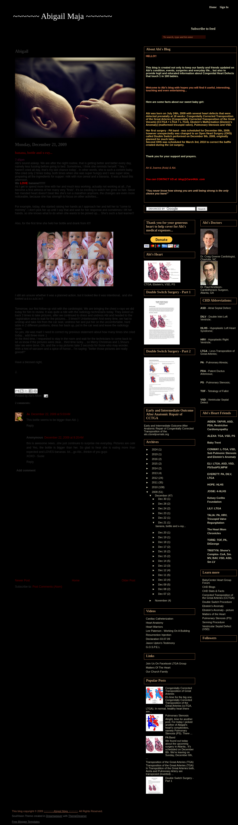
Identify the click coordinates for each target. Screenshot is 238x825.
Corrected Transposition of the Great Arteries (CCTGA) (218, 596)
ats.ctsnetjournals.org (156, 434)
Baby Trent (214, 442)
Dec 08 (162, 589)
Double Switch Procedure (217, 601)
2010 (155, 487)
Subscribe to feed (203, 29)
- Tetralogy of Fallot (217, 391)
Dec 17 (162, 546)
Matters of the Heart (213, 614)
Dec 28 (162, 503)
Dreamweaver (54, 816)
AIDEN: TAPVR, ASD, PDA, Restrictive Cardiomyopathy (220, 425)
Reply (30, 425)
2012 (155, 477)
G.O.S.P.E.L (153, 647)
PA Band (170, 737)
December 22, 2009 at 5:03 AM (50, 414)
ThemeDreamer (77, 816)
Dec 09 (162, 584)
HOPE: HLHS (215, 484)
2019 (155, 454)
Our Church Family (157, 671)
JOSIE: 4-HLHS (216, 491)
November (161, 600)
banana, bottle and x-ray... (33, 153)
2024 (155, 449)
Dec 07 (162, 593)
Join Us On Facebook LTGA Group (166, 663)
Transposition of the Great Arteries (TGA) (169, 762)
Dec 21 (162, 522)
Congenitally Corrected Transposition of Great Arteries (178, 691)
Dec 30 (162, 498)
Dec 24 (162, 508)
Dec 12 (162, 570)
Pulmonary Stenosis (176, 715)
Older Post (128, 580)
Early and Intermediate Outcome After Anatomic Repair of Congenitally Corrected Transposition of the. (169, 428)
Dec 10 (162, 579)
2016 (155, 459)
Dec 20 (162, 532)
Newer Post (22, 580)
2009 (155, 492)
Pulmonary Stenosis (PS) (217, 618)
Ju (28, 414)
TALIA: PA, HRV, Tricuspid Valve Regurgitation (217, 519)
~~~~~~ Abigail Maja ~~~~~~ (62, 16)
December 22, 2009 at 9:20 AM (63, 437)
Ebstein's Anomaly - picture (218, 610)
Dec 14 (162, 560)
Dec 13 (162, 565)
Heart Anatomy (154, 622)
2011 (155, 482)
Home (213, 7)
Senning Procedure (213, 622)
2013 (155, 473)
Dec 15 (162, 556)
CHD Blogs (208, 586)
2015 (155, 463)
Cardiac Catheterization (159, 618)
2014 (155, 468)
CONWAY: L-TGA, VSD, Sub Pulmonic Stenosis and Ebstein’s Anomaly (221, 453)
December (161, 495)
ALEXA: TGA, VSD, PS (221, 435)
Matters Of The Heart (158, 667)
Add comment (25, 470)
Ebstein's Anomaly (213, 606)
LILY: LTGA (214, 508)
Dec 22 (162, 517)
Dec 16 (162, 551)
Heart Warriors (154, 626)
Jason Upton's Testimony (160, 643)
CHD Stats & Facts (213, 591)
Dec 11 (162, 575)
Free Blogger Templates (26, 821)
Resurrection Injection (158, 634)
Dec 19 (162, 537)
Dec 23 (162, 513)
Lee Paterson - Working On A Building (168, 630)
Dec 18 (162, 542)
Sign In (224, 7)
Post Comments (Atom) (47, 586)
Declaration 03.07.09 (158, 638)
